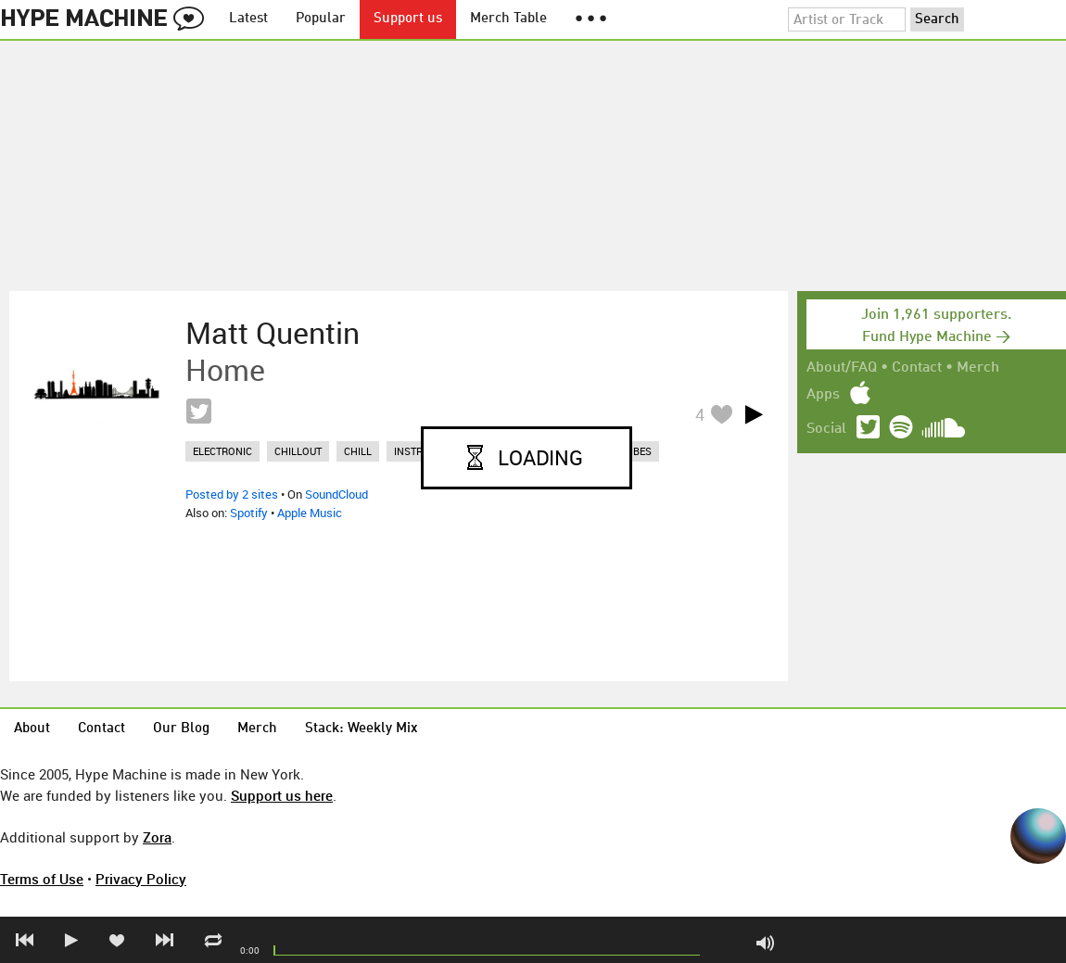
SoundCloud (336, 494)
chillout (298, 451)
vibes (638, 451)
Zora (157, 837)
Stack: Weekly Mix (361, 729)
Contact (917, 368)
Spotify (249, 512)
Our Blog (181, 729)
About (32, 729)
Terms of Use (41, 878)
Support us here (282, 795)
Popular (321, 19)
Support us (408, 19)
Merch (978, 368)
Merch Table (508, 19)
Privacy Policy (140, 878)
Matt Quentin (272, 332)
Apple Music (309, 512)
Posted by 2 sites (231, 494)
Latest (248, 19)
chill (358, 451)
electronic (222, 451)
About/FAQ (841, 368)
